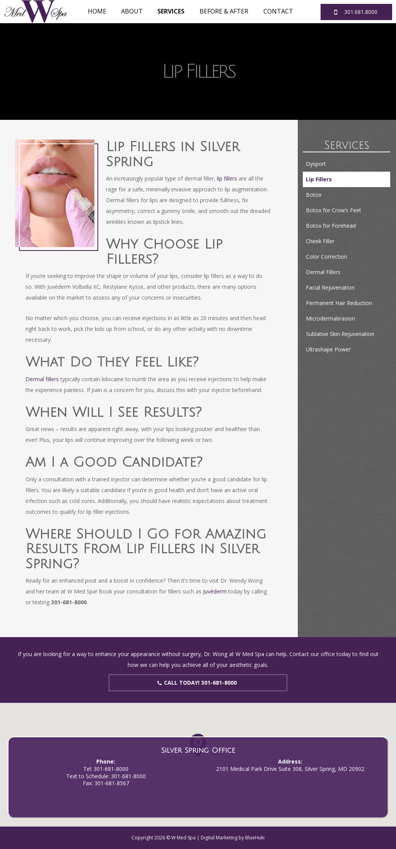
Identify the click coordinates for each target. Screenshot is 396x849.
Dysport (316, 163)
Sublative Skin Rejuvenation (340, 334)
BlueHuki (255, 837)
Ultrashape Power (328, 349)
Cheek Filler (320, 241)
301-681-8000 (111, 768)
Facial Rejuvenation (330, 287)
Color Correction (326, 256)
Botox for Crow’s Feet (333, 210)
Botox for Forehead (331, 225)
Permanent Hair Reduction (339, 303)
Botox (313, 194)
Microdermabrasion (330, 318)
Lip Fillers (319, 179)
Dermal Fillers (323, 272)
